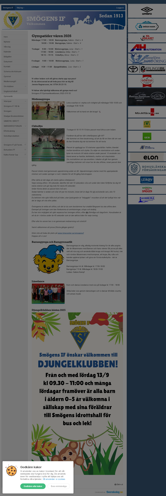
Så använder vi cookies (54, 479)
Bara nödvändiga (59, 486)
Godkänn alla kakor (33, 486)
